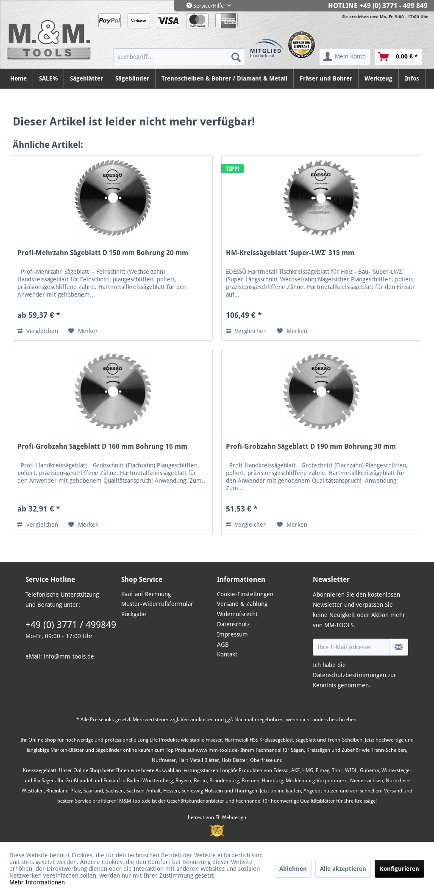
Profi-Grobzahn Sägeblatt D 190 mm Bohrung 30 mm (311, 446)
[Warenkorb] (398, 56)
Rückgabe (133, 614)
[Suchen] (236, 56)
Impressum (232, 634)
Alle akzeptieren (343, 868)
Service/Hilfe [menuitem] (205, 6)
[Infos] (412, 78)
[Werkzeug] (379, 78)
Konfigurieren (399, 868)
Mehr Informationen (37, 882)
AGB (223, 644)
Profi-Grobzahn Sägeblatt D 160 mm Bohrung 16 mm (102, 446)
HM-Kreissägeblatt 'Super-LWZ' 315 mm (290, 253)
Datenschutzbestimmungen (349, 675)
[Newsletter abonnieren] (398, 647)
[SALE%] (48, 78)
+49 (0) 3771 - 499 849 (393, 6)
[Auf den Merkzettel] (83, 331)
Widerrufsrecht (237, 614)
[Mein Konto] (344, 56)
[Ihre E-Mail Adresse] (351, 647)
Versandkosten (197, 720)
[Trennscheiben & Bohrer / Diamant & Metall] (225, 78)
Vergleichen (37, 331)
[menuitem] (179, 56)
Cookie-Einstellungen (245, 594)
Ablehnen (293, 868)
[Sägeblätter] (86, 78)
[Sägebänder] (132, 78)
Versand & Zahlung (242, 603)
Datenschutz (233, 624)
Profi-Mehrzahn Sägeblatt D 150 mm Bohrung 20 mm (102, 253)
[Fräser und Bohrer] (326, 78)
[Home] (18, 78)
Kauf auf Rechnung (146, 594)
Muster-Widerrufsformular (157, 603)
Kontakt (227, 654)
